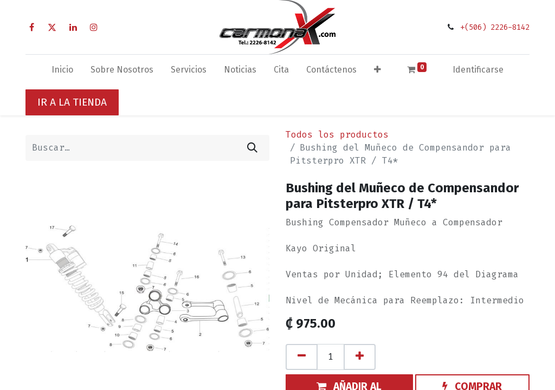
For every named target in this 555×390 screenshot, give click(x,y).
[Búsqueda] (252, 148)
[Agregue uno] (360, 357)
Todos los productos (337, 134)
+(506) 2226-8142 (495, 27)
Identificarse (478, 69)
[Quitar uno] (302, 357)
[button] (377, 72)
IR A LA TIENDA (72, 102)
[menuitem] (62, 72)
